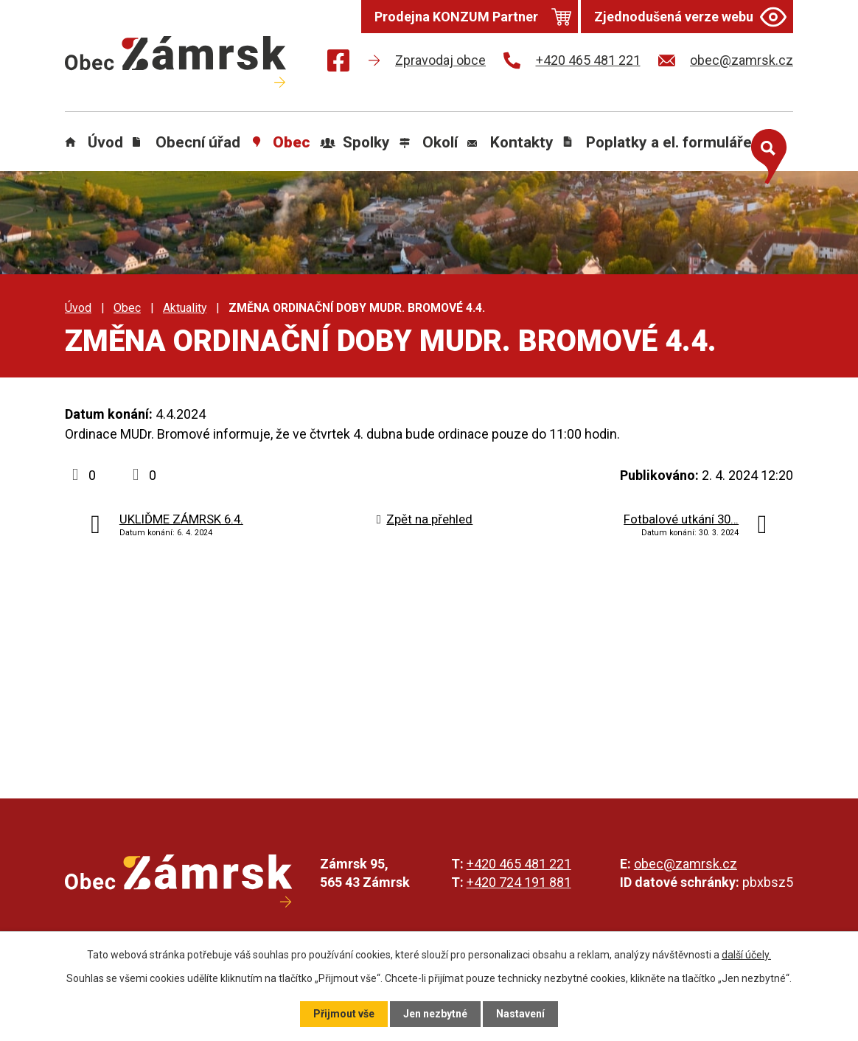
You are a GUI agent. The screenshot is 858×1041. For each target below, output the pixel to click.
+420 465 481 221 (519, 863)
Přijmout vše (343, 1014)
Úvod (105, 142)
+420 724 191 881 (519, 882)
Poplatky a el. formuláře (669, 142)
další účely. (746, 955)
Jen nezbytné (435, 1014)
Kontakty (522, 142)
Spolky (366, 142)
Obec (291, 142)
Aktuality (184, 308)
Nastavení (520, 1014)
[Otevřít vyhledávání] (765, 153)
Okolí (440, 142)
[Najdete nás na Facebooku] (338, 63)
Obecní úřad (198, 142)
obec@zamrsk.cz (685, 863)
